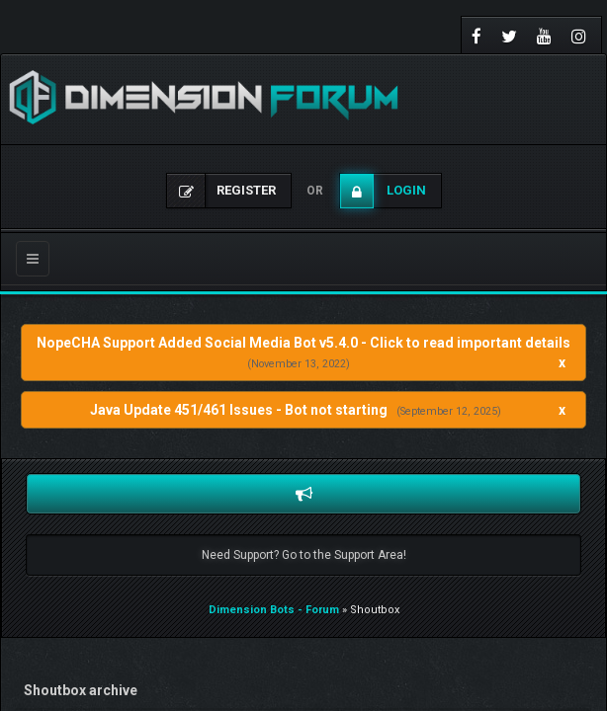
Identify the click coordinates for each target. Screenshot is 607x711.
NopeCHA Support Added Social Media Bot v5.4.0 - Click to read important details (303, 343)
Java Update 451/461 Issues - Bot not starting (239, 410)
